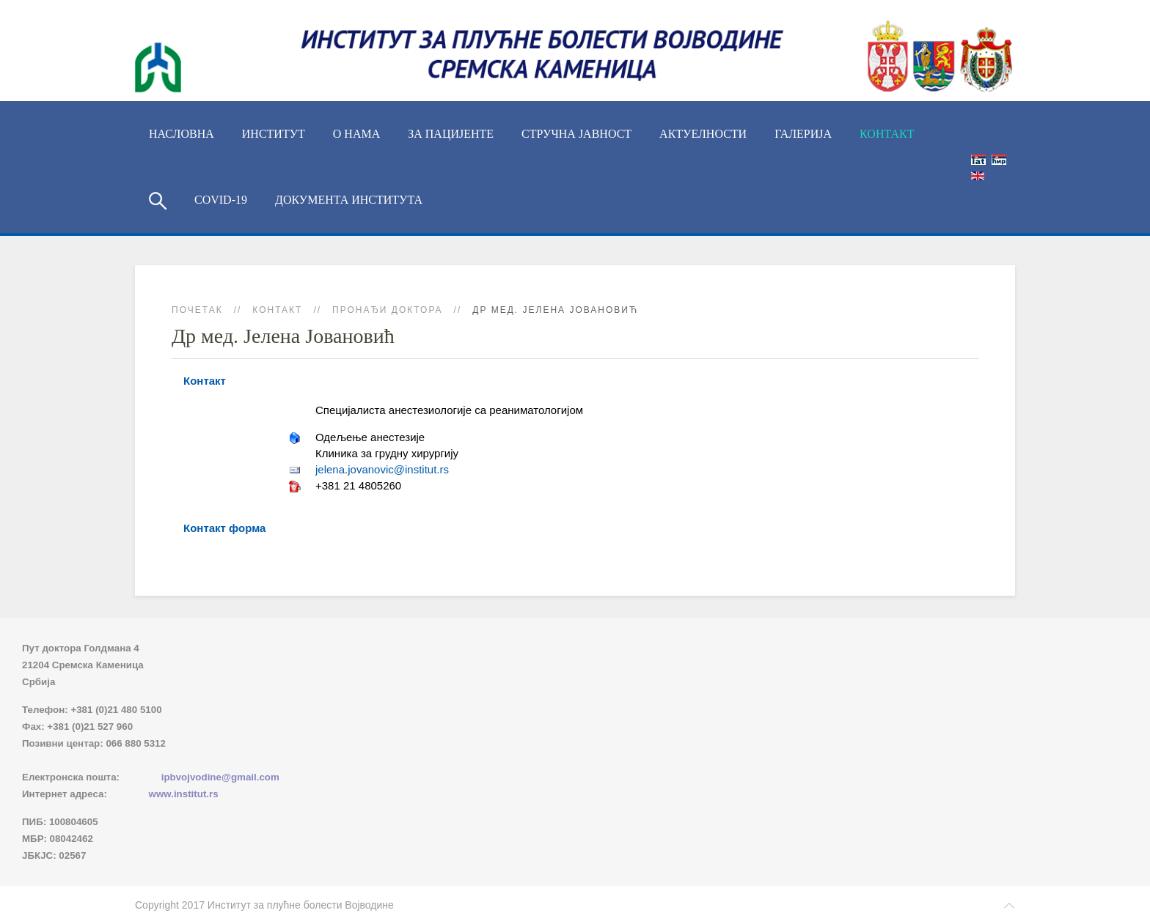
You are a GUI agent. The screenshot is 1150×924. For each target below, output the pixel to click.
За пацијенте (451, 133)
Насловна (181, 133)
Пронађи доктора (387, 310)
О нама (356, 133)
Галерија (803, 133)
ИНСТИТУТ (273, 133)
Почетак (197, 310)
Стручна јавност (576, 133)
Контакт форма (224, 528)
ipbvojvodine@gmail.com (220, 777)
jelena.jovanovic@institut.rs (382, 469)
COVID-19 (220, 199)
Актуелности (703, 133)
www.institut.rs (184, 793)
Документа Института (348, 199)
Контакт (887, 133)
